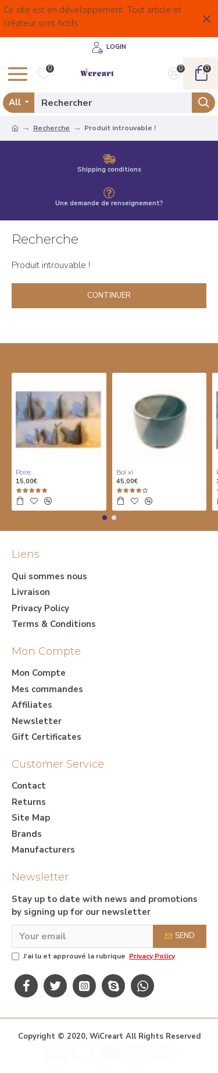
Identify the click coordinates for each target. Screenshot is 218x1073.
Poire (23, 472)
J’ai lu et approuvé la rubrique (94, 956)
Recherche (51, 128)
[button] (104, 517)
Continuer (109, 295)
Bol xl (124, 472)
